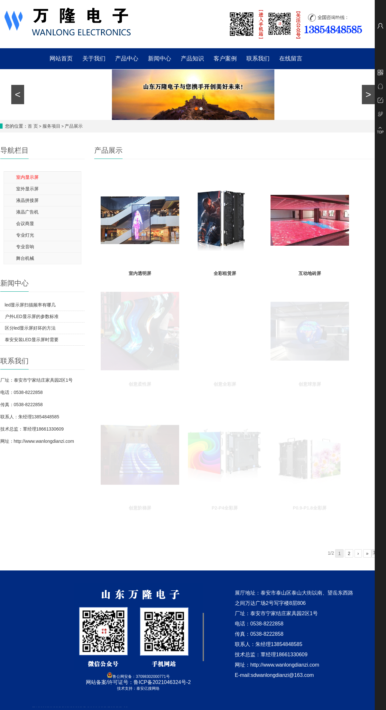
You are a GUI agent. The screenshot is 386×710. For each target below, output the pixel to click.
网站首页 (61, 58)
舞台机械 (25, 258)
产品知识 (192, 58)
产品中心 (126, 58)
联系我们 (258, 58)
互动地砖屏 (310, 269)
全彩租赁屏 (225, 269)
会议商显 (25, 223)
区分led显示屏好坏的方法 (30, 328)
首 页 (33, 126)
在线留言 (290, 58)
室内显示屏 (27, 177)
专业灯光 (25, 235)
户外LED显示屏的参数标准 (32, 316)
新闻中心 (159, 58)
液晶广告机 (27, 211)
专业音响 (25, 246)
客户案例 (225, 58)
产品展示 (74, 126)
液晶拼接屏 (27, 200)
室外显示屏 (27, 188)
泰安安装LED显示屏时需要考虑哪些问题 (32, 341)
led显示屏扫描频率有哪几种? (30, 306)
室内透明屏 (140, 269)
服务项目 (51, 126)
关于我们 (94, 58)
